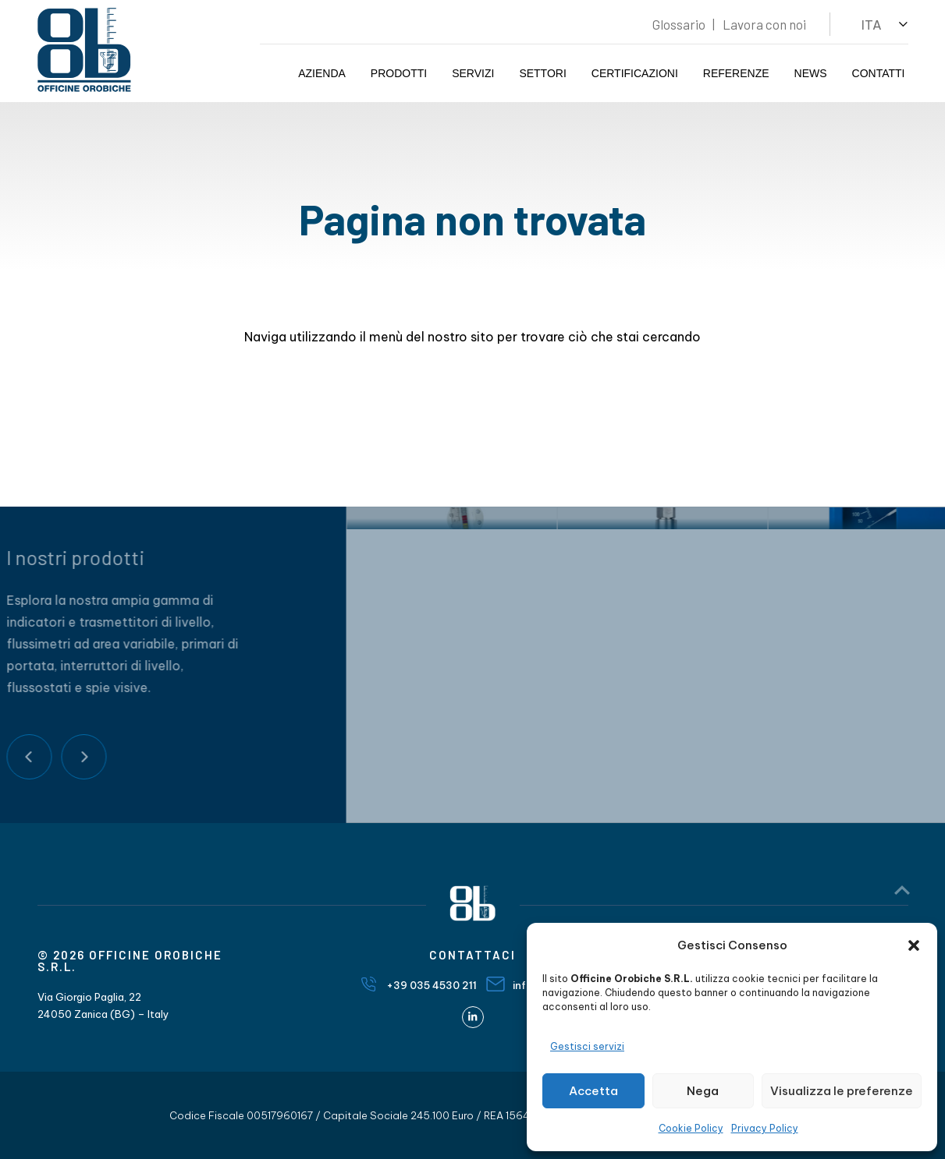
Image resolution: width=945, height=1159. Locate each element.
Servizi (473, 73)
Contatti (878, 73)
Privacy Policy (764, 1128)
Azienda (322, 73)
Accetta (593, 1090)
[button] (914, 945)
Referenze (736, 73)
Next (51, 756)
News (810, 73)
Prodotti (399, 73)
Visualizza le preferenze (841, 1090)
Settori (542, 73)
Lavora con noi (764, 24)
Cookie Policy (691, 1128)
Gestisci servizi (587, 1046)
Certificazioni (635, 73)
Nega (703, 1090)
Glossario (678, 24)
